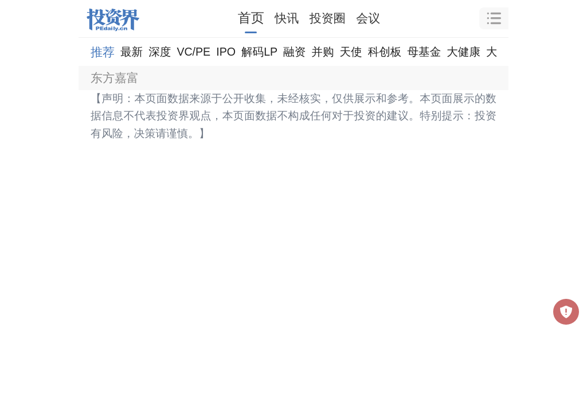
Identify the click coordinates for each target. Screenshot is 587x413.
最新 (131, 51)
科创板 (385, 51)
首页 (251, 17)
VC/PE (193, 51)
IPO (226, 51)
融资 (294, 51)
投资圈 (328, 18)
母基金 (424, 51)
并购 (322, 51)
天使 (350, 51)
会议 (368, 18)
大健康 (463, 51)
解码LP (259, 51)
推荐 (103, 52)
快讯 (287, 18)
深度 (159, 51)
